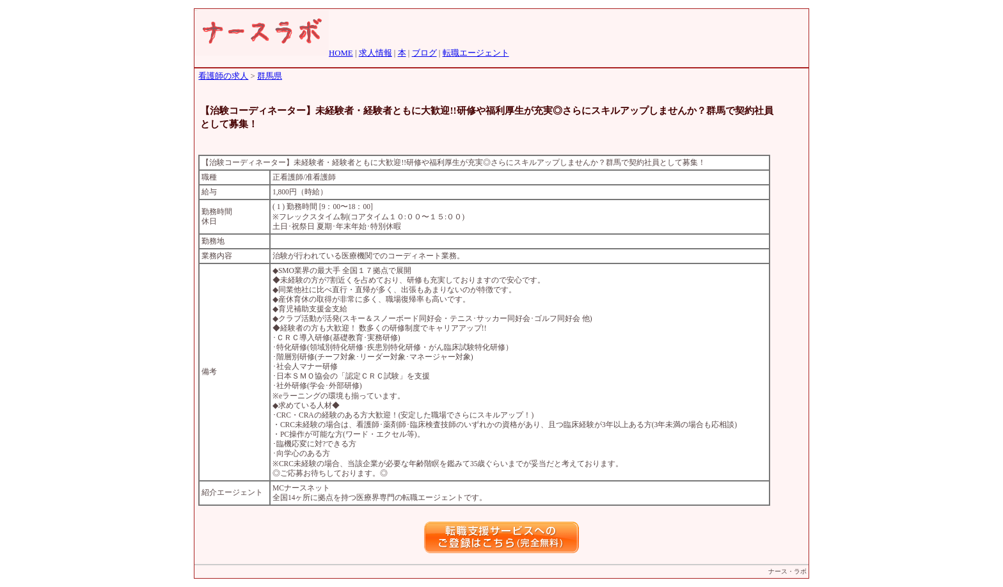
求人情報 (375, 53)
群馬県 (269, 76)
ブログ (424, 53)
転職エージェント (476, 53)
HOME (341, 53)
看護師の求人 (223, 76)
